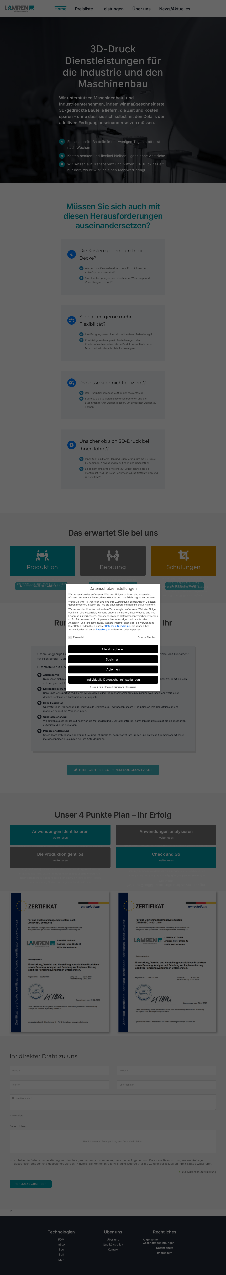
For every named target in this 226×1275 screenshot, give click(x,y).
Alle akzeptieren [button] (113, 649)
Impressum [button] (131, 687)
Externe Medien (144, 637)
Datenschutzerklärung (117, 625)
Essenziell (76, 637)
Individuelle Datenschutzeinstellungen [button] (113, 679)
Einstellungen (103, 629)
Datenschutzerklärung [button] (115, 687)
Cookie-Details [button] (97, 687)
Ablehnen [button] (113, 669)
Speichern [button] (113, 659)
